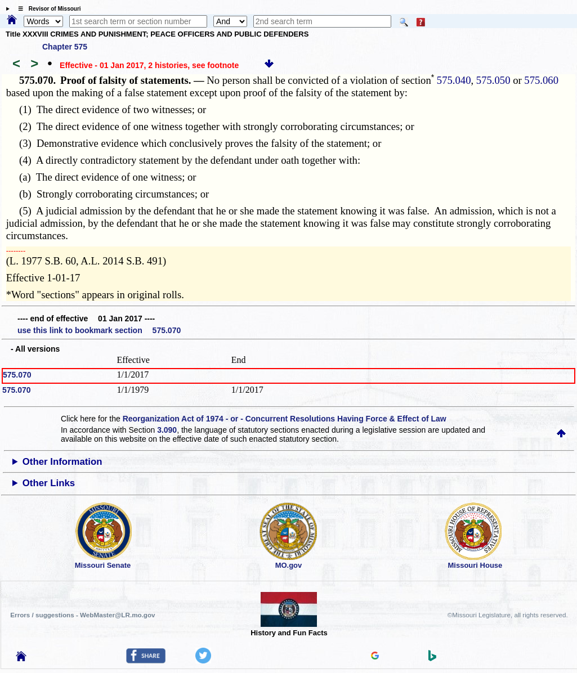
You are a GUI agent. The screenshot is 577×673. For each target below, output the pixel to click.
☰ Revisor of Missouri (46, 9)
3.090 (167, 429)
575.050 (493, 80)
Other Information (62, 461)
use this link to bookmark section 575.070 (99, 330)
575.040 (452, 80)
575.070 (17, 374)
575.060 (541, 80)
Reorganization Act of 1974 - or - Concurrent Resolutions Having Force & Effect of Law (284, 418)
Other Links (49, 483)
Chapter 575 (64, 46)
